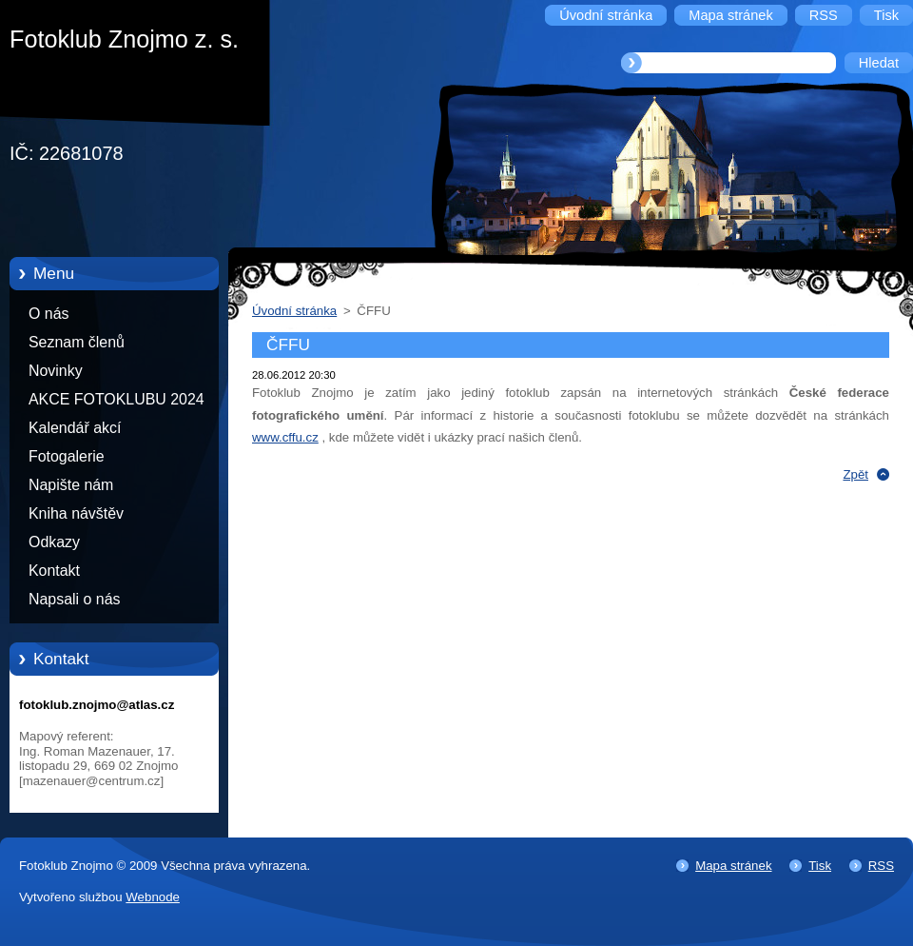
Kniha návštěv (76, 513)
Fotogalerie (67, 456)
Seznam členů (77, 342)
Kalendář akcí (75, 428)
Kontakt (54, 570)
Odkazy (54, 542)
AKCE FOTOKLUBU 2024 (116, 399)
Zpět (855, 474)
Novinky (56, 371)
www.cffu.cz (285, 437)
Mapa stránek (733, 865)
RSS (881, 865)
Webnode (153, 897)
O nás (48, 313)
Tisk (819, 865)
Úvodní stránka (294, 311)
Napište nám (71, 485)
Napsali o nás (74, 599)
